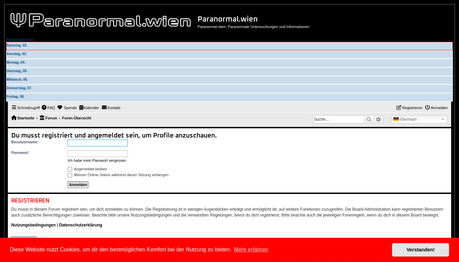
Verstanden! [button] (421, 249)
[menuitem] (48, 108)
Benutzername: (24, 142)
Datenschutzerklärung (80, 225)
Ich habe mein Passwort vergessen (97, 160)
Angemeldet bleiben (87, 169)
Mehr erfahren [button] (251, 249)
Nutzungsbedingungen (33, 225)
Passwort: (20, 152)
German (405, 119)
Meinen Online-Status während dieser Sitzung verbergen (118, 175)
